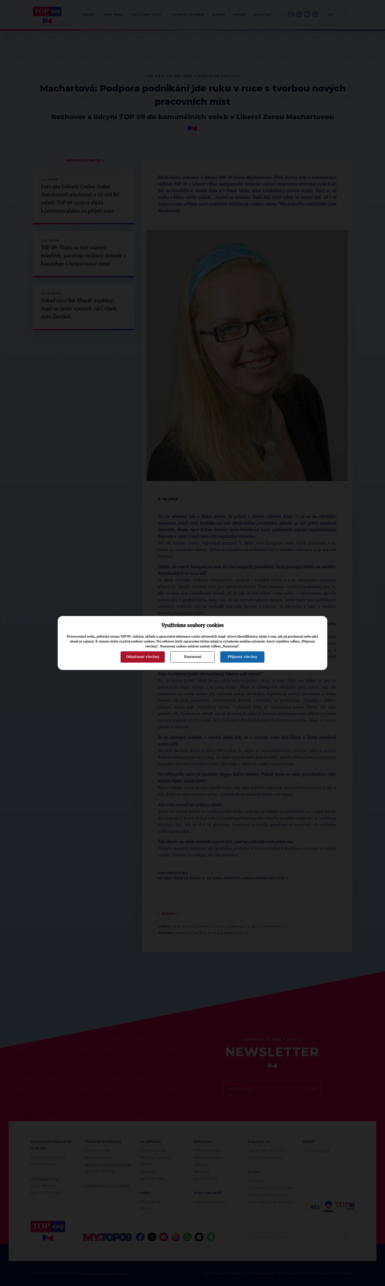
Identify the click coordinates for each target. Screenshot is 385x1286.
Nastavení (192, 657)
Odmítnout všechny (142, 657)
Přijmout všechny (242, 657)
